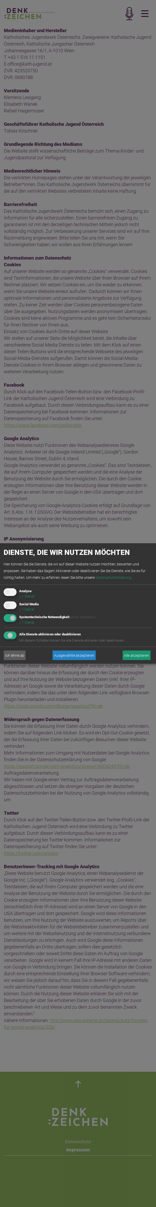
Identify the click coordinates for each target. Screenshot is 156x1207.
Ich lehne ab (14, 655)
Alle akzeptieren (136, 655)
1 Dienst (27, 596)
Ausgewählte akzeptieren (74, 655)
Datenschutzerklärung (113, 577)
